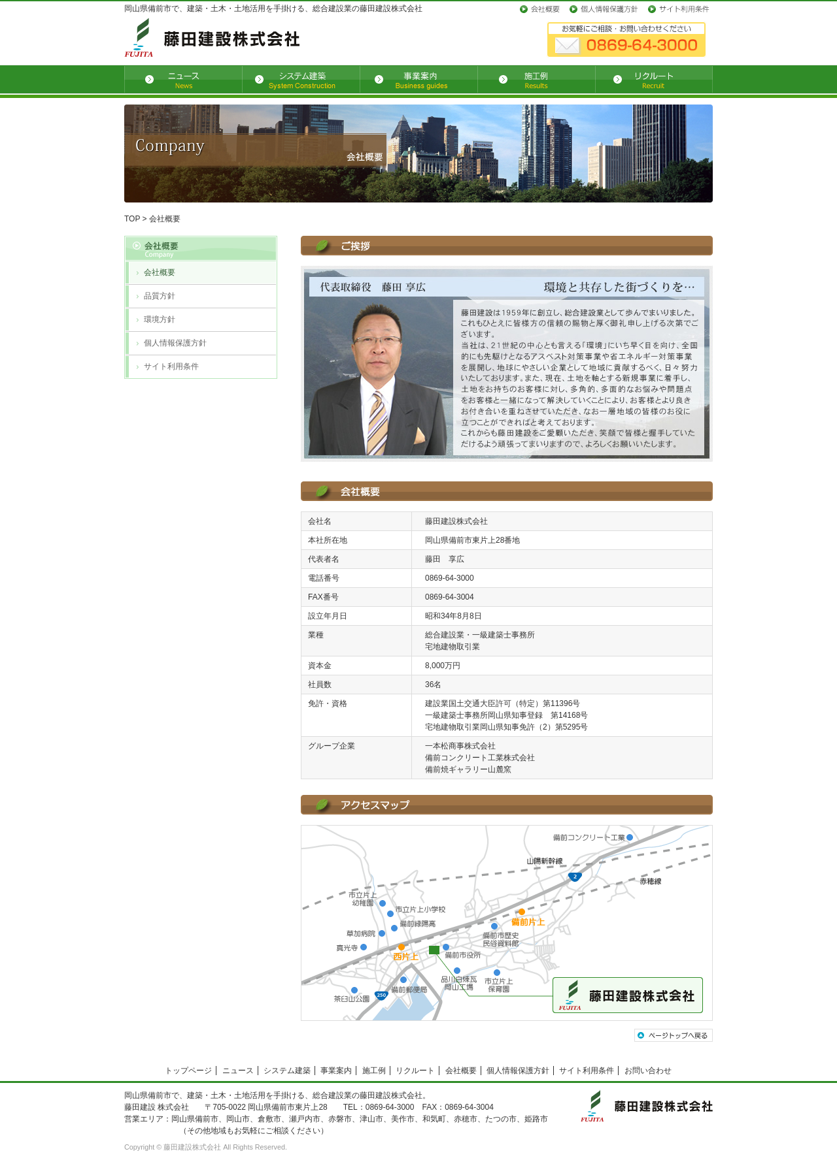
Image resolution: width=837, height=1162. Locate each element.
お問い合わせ (648, 1070)
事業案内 (336, 1070)
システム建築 (287, 1070)
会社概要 (159, 272)
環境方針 (159, 319)
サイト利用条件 (171, 366)
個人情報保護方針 (175, 342)
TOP (132, 218)
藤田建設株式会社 (192, 1147)
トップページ (188, 1070)
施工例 (374, 1070)
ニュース (238, 1070)
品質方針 (159, 295)
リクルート (415, 1070)
